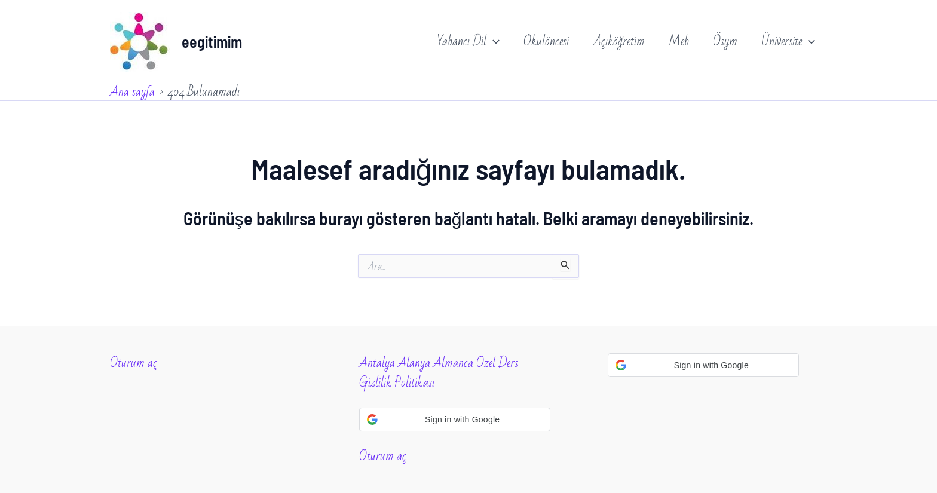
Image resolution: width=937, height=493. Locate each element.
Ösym (725, 41)
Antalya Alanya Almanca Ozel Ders (438, 363)
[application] (493, 42)
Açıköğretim (619, 41)
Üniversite (788, 42)
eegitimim (212, 41)
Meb (679, 41)
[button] (454, 419)
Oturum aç (133, 363)
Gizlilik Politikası (396, 382)
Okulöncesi (546, 41)
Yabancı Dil (468, 42)
